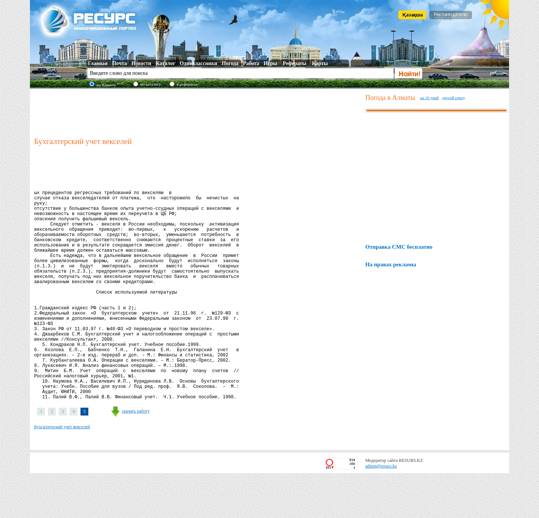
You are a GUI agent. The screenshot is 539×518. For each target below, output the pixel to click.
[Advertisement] (198, 112)
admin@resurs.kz (381, 511)
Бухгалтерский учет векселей (62, 471)
